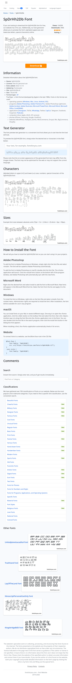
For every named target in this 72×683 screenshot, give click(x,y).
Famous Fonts (12, 416)
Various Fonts (12, 443)
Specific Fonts (12, 497)
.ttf (17, 95)
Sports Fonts (11, 458)
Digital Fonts (11, 474)
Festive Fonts (11, 439)
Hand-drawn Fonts (13, 447)
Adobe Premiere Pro (38, 104)
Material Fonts (12, 501)
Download (36, 65)
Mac (31, 102)
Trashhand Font (31, 563)
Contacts (41, 666)
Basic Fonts (11, 431)
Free (5, 8)
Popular (33, 8)
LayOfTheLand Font (32, 583)
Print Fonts (11, 435)
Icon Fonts (11, 477)
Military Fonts (12, 408)
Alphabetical (43, 8)
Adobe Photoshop (23, 104)
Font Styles (11, 504)
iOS (46, 102)
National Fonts (12, 516)
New (20, 8)
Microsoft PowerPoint (40, 106)
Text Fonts (10, 481)
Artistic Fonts (11, 470)
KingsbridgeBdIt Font (33, 627)
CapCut (48, 111)
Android (41, 102)
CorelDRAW (18, 108)
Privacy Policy (32, 666)
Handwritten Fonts (13, 451)
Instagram (22, 111)
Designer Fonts (12, 412)
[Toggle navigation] (6, 2)
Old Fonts (10, 462)
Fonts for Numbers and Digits (17, 489)
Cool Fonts (11, 420)
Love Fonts (11, 512)
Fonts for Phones (13, 485)
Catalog (11, 8)
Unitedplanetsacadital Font (36, 542)
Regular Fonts (12, 427)
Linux (36, 102)
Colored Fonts (12, 520)
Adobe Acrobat (14, 106)
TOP (27, 8)
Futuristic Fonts (12, 466)
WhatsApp (35, 111)
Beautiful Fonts (12, 400)
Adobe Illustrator (26, 106)
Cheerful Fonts (12, 404)
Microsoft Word (54, 106)
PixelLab (19, 113)
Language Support (55, 8)
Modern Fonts (12, 454)
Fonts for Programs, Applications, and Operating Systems (27, 493)
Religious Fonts (12, 508)
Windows (26, 102)
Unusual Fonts (12, 424)
